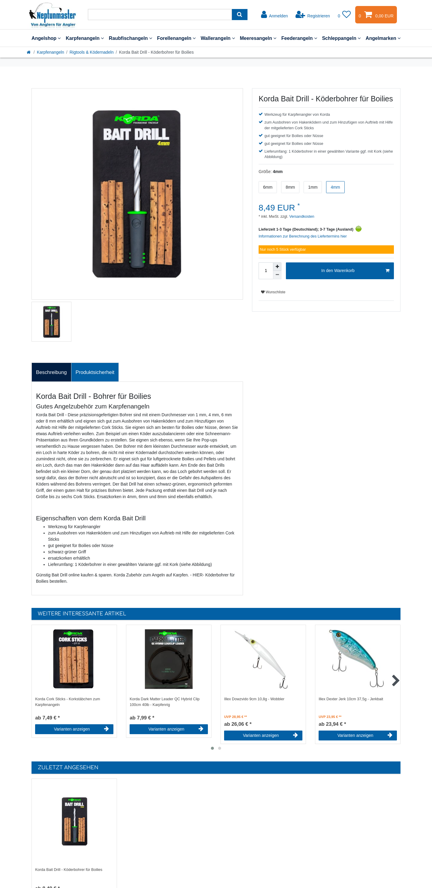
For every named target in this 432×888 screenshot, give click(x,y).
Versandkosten (301, 216)
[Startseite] (29, 52)
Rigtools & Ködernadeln (92, 52)
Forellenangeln (176, 38)
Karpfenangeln (85, 38)
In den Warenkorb (355, 271)
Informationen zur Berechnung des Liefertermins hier (303, 236)
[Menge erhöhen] (277, 266)
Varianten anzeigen (81, 729)
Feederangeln (299, 38)
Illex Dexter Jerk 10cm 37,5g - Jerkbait (351, 699)
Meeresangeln (258, 38)
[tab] (51, 372)
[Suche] (239, 14)
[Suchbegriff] (160, 14)
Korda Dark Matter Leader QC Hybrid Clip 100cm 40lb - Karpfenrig (165, 702)
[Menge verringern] (277, 275)
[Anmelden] (274, 14)
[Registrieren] (312, 14)
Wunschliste (273, 292)
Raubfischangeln (130, 38)
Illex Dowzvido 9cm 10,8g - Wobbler (254, 699)
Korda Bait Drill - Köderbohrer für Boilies (68, 870)
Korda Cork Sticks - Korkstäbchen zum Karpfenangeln (67, 702)
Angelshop (46, 38)
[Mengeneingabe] (266, 270)
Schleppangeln (341, 38)
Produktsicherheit (95, 372)
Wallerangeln (218, 38)
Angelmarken (383, 38)
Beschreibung (51, 372)
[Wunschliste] (344, 14)
